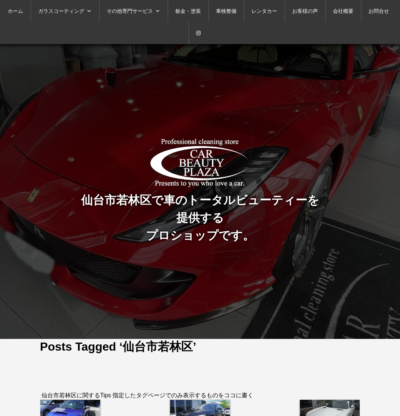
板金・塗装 (188, 11)
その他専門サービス (133, 11)
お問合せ (378, 11)
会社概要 (343, 11)
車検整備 (226, 11)
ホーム (15, 11)
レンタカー (264, 11)
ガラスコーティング (65, 11)
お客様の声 (305, 11)
